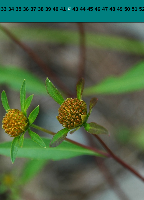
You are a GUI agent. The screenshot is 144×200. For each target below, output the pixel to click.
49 (120, 9)
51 (135, 9)
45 (90, 9)
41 (63, 9)
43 (75, 9)
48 (112, 9)
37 (33, 9)
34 (11, 9)
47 (105, 9)
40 (56, 9)
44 (83, 9)
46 (97, 9)
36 (26, 9)
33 (4, 9)
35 (18, 9)
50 (127, 9)
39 (48, 9)
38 (41, 9)
